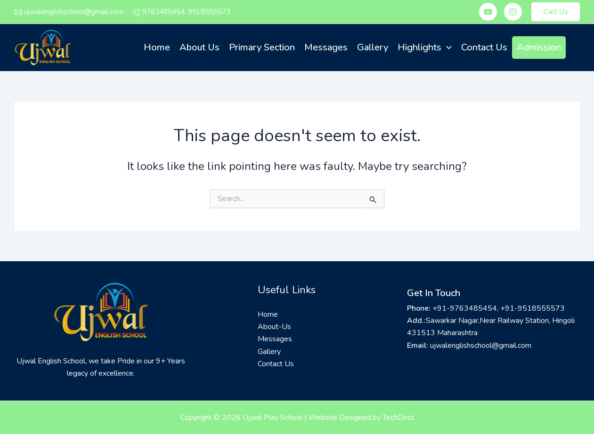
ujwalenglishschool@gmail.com (73, 11)
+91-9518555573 (532, 308)
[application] (446, 47)
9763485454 (163, 11)
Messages (326, 47)
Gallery (372, 47)
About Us (199, 47)
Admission (539, 47)
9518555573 (209, 11)
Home (157, 47)
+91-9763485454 (464, 308)
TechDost (398, 417)
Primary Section (262, 47)
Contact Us (484, 47)
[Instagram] (513, 12)
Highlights (425, 47)
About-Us (274, 326)
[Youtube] (488, 12)
